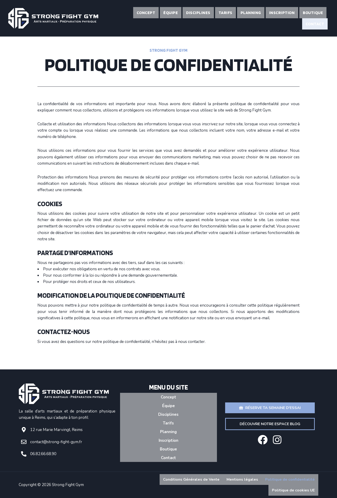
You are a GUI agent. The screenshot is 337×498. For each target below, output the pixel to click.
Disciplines (198, 12)
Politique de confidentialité (290, 479)
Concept (146, 12)
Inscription (282, 12)
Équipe (170, 12)
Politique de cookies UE (293, 490)
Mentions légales (242, 479)
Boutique (313, 12)
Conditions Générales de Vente (191, 479)
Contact (315, 23)
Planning (251, 12)
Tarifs (225, 12)
